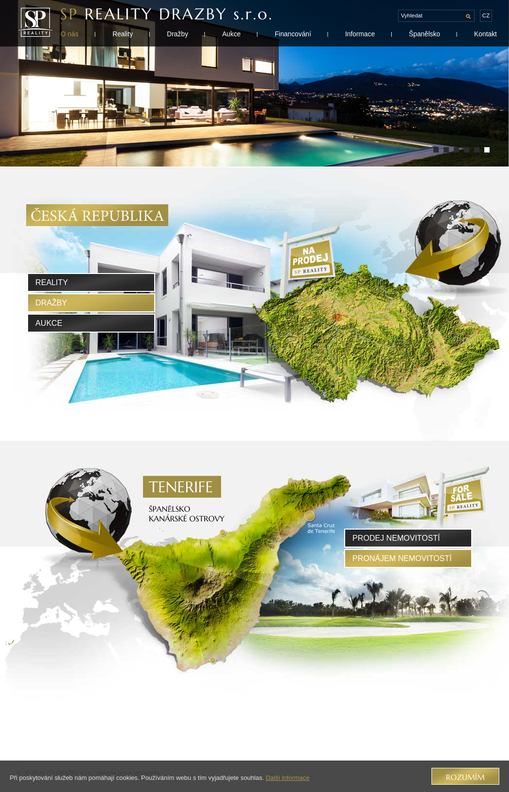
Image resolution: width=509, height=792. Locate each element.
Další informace (287, 777)
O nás (70, 34)
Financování (293, 34)
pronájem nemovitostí (402, 558)
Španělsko (424, 34)
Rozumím (465, 777)
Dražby (177, 34)
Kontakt (485, 34)
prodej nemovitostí (396, 537)
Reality (122, 34)
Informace (360, 34)
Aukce (231, 34)
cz (486, 15)
